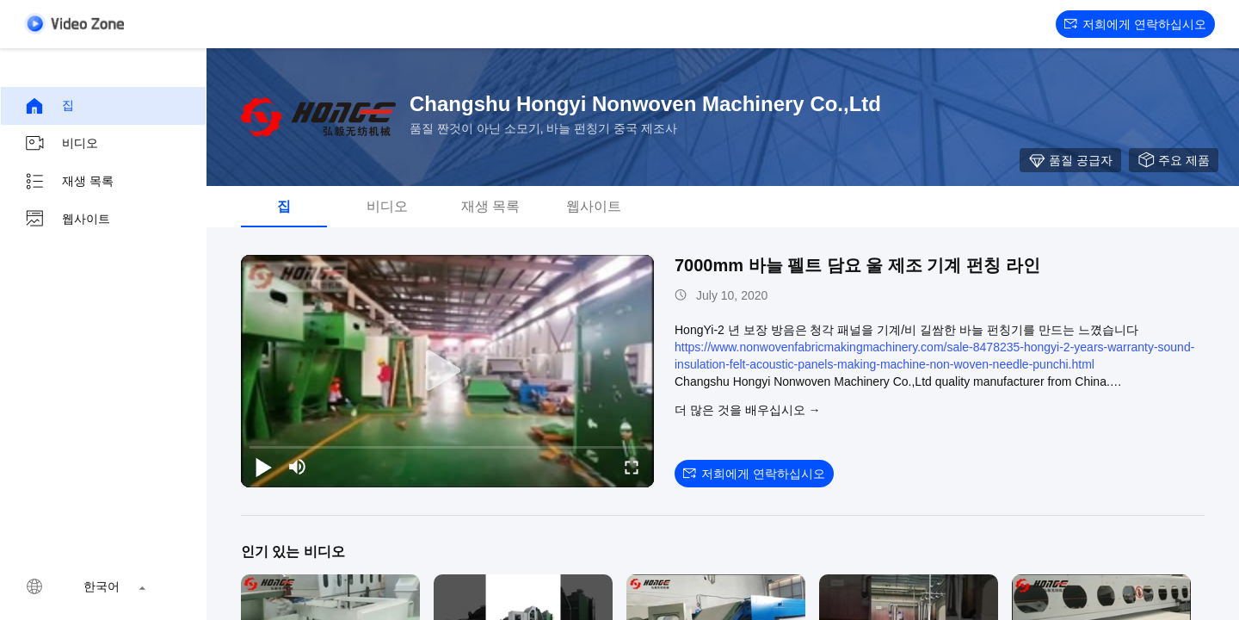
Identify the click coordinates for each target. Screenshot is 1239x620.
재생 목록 (69, 181)
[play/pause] (263, 467)
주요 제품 (1173, 160)
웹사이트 (67, 219)
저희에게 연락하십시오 (1135, 24)
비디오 (61, 143)
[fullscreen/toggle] (631, 467)
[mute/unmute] (297, 467)
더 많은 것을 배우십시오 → (748, 410)
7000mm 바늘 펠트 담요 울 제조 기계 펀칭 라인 (857, 265)
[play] (447, 371)
